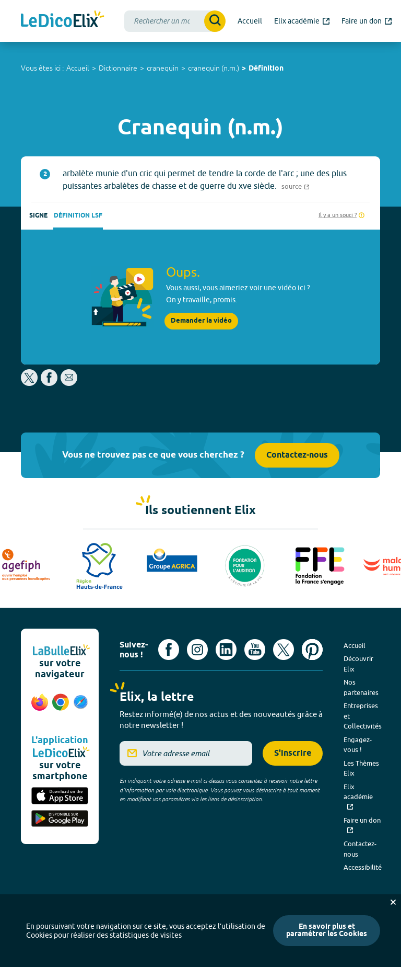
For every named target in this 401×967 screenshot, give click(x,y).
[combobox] (175, 21)
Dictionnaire (118, 68)
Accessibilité (363, 867)
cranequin (163, 68)
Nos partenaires (361, 687)
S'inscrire (292, 753)
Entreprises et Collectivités (363, 715)
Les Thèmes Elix (361, 768)
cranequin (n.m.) (213, 68)
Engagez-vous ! (358, 744)
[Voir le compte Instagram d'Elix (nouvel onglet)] (197, 649)
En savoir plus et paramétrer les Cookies (326, 930)
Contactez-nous (297, 455)
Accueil (77, 68)
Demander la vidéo (201, 320)
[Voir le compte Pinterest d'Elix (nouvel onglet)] (312, 649)
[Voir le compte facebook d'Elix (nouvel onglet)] (168, 649)
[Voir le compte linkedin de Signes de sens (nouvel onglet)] (226, 649)
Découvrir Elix (358, 663)
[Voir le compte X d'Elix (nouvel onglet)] (283, 649)
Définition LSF (78, 215)
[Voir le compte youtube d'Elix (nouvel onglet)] (254, 649)
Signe (38, 215)
